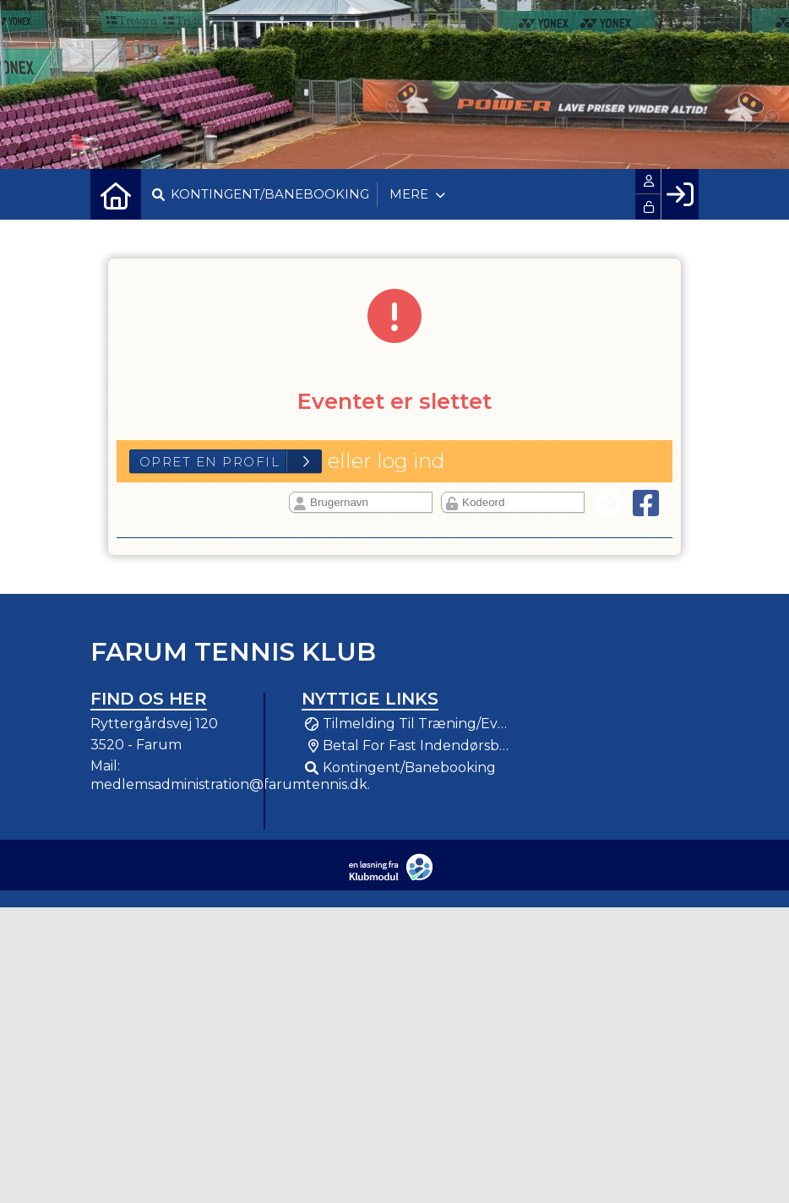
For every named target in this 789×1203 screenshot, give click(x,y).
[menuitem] (115, 194)
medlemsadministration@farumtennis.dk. (230, 784)
